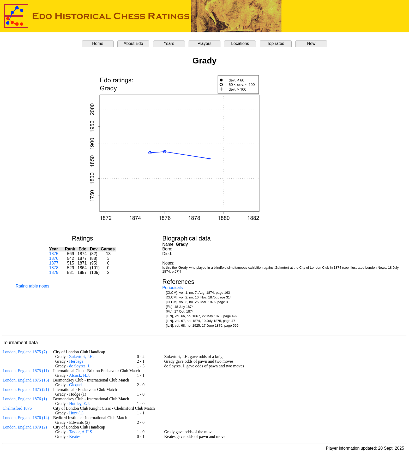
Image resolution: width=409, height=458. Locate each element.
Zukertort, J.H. (81, 356)
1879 (53, 272)
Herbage (76, 361)
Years (169, 43)
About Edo (133, 43)
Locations (240, 43)
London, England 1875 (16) (26, 380)
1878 (53, 268)
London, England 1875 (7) (25, 352)
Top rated (276, 43)
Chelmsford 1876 (17, 408)
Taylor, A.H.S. (81, 432)
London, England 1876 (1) (25, 399)
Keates (75, 436)
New (311, 43)
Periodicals (172, 287)
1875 (53, 253)
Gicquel (75, 385)
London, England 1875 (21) (26, 389)
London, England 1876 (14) (26, 417)
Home (97, 43)
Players (204, 43)
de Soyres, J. (79, 366)
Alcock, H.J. (79, 375)
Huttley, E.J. (79, 403)
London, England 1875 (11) (26, 370)
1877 (53, 263)
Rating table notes (32, 286)
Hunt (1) (76, 413)
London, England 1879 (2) (25, 427)
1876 (53, 258)
